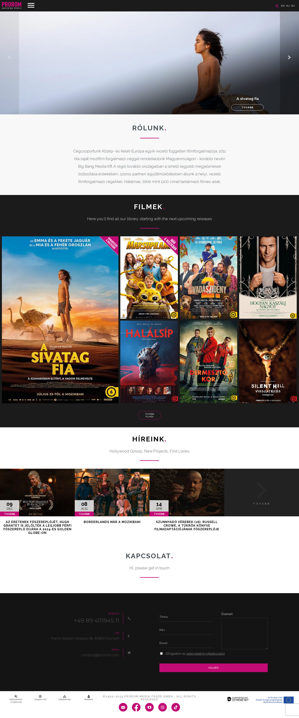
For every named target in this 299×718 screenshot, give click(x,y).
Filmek (149, 207)
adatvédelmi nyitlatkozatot (205, 653)
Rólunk (149, 128)
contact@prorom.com (100, 655)
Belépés (88, 698)
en (283, 5)
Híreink (149, 439)
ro (293, 5)
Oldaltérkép (65, 698)
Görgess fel (40, 698)
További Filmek (149, 415)
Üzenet (227, 614)
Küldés (213, 667)
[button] (289, 57)
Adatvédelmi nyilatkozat (16, 699)
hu (288, 5)
